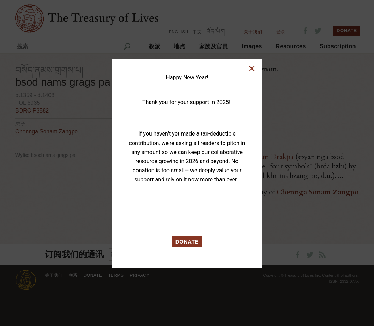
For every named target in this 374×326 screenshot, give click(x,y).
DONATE (187, 242)
